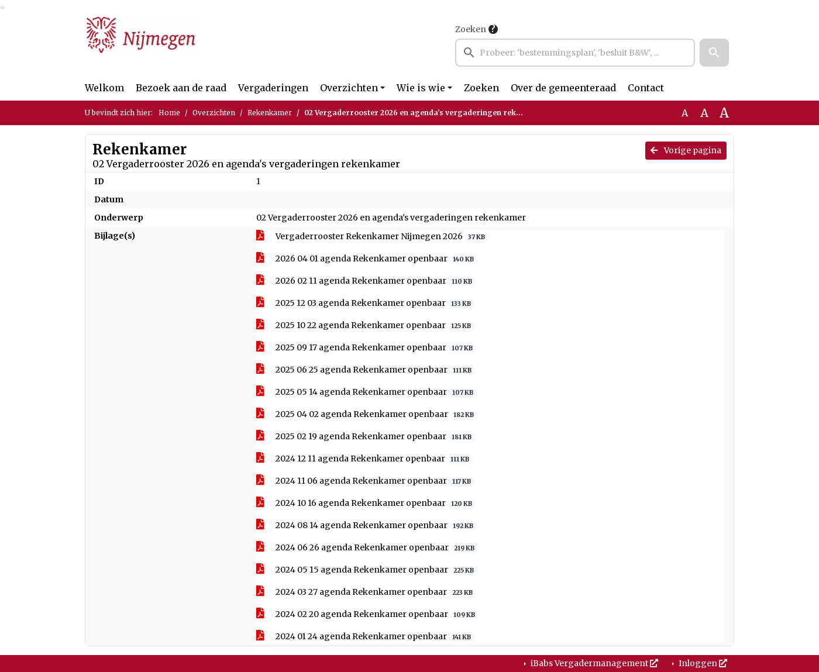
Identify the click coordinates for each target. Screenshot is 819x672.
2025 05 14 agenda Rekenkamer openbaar (366, 392)
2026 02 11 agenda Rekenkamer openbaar (366, 281)
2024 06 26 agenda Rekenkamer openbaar (367, 547)
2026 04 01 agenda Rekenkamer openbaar (367, 258)
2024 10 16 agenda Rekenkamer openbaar (366, 503)
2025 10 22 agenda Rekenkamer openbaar (365, 325)
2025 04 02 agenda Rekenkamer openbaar (367, 414)
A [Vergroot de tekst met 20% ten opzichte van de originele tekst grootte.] (704, 113)
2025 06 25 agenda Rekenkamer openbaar (366, 369)
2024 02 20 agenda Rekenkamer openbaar (367, 614)
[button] (714, 53)
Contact (646, 88)
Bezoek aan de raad (181, 88)
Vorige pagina (686, 150)
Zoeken (470, 29)
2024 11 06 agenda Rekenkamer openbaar (365, 481)
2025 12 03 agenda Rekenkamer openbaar (365, 303)
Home (169, 112)
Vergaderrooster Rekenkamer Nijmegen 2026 (372, 236)
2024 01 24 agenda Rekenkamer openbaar (365, 636)
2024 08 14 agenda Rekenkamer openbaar (366, 525)
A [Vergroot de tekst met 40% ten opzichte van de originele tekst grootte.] (724, 113)
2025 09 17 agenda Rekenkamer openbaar (366, 347)
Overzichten (349, 88)
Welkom (104, 88)
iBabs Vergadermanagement (593, 663)
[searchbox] (575, 53)
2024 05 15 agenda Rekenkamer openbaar (367, 569)
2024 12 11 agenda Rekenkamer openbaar (364, 458)
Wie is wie (421, 88)
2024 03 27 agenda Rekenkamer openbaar (366, 592)
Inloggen (702, 663)
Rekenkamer (269, 112)
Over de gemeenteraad (563, 88)
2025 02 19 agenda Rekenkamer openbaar (366, 436)
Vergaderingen (273, 88)
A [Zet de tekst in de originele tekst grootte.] (685, 113)
